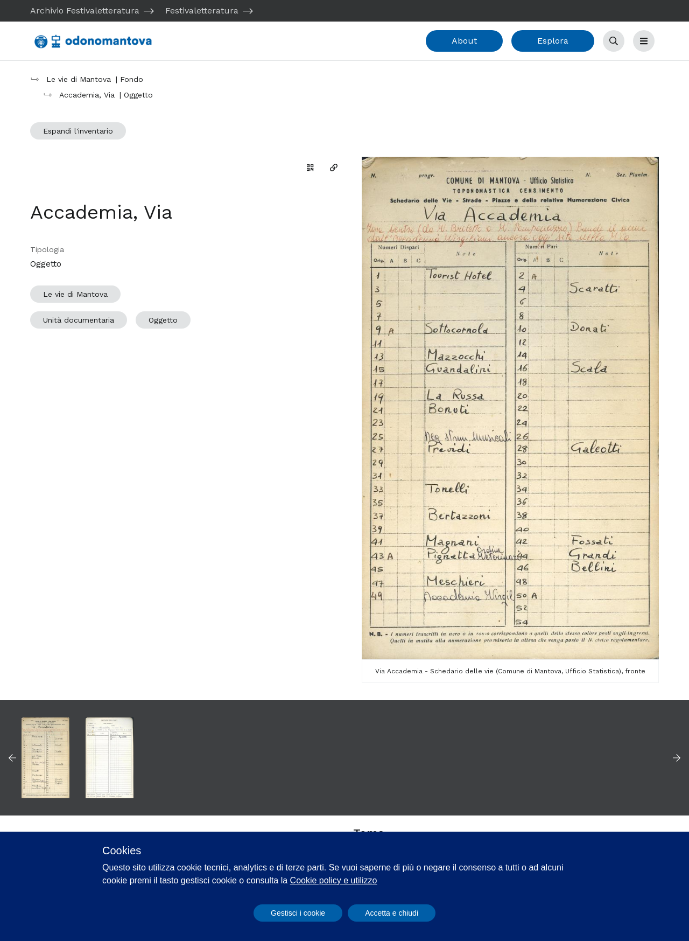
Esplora (552, 41)
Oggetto (163, 320)
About (464, 41)
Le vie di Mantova (75, 294)
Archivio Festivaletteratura (84, 10)
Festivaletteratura (201, 10)
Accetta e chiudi (391, 913)
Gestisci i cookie (298, 913)
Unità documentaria (78, 320)
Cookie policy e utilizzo (333, 880)
